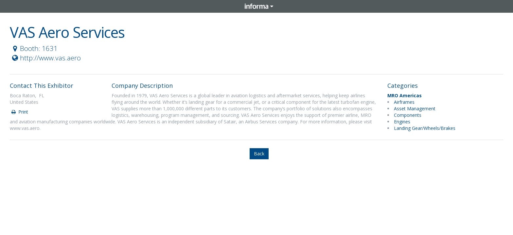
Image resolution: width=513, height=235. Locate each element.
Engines (402, 121)
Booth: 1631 (34, 48)
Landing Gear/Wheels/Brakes (424, 128)
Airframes (404, 102)
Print (19, 112)
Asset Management (414, 108)
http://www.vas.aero (45, 57)
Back (259, 153)
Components (407, 115)
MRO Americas (404, 95)
